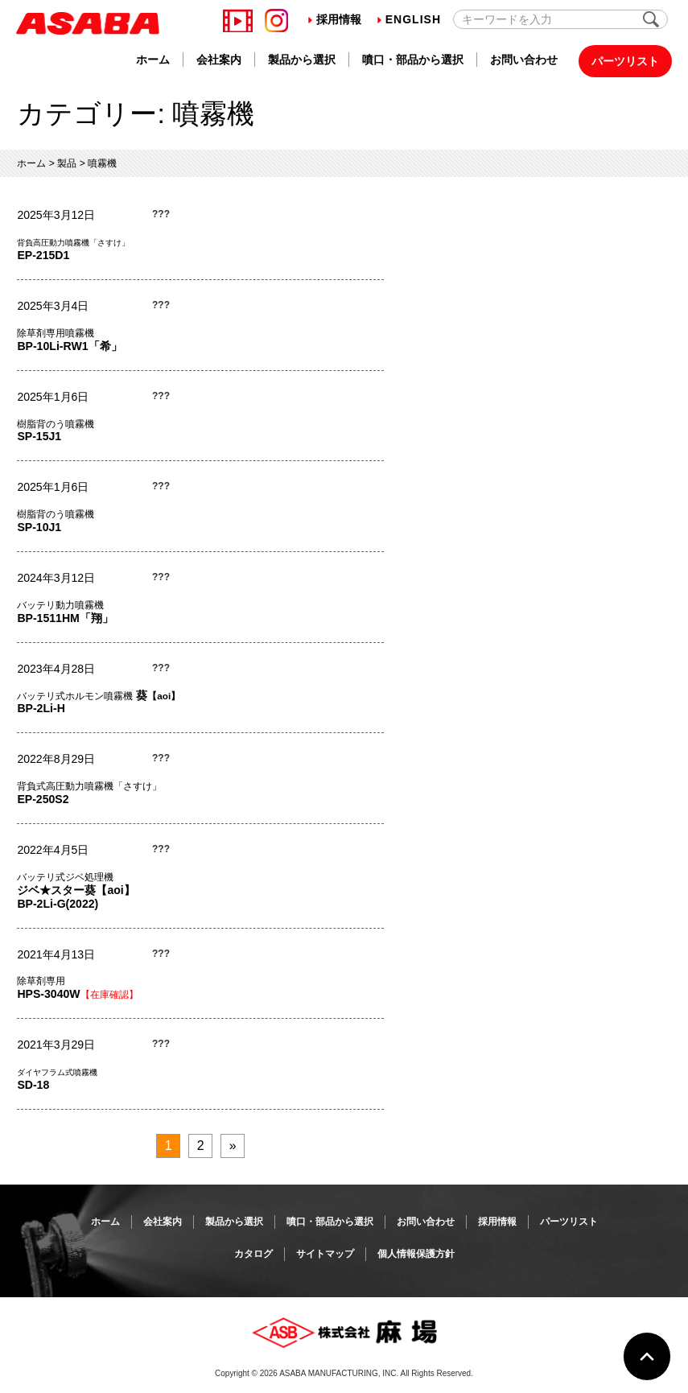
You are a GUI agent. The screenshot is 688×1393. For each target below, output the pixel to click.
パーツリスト (625, 61)
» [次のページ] (233, 1145)
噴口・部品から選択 (412, 59)
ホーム (153, 59)
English (409, 19)
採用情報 (334, 19)
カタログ (253, 1253)
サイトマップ (325, 1253)
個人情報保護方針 (416, 1253)
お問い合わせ (524, 59)
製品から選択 (302, 59)
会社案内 (218, 59)
